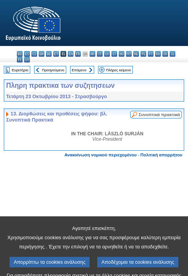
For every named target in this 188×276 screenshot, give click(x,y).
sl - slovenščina (172, 54)
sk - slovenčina (165, 54)
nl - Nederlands (136, 54)
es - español (27, 54)
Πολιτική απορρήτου (161, 155)
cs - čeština (34, 54)
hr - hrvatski (92, 54)
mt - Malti (129, 54)
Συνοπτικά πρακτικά (159, 114)
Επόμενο (79, 70)
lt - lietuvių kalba (114, 54)
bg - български (20, 54)
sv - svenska (27, 59)
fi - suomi (20, 59)
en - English (71, 54)
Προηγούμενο (53, 70)
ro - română (158, 54)
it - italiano (100, 54)
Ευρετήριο (20, 70)
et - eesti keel (56, 54)
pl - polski (143, 54)
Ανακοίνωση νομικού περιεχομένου (100, 155)
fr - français (78, 54)
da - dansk (41, 54)
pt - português (151, 54)
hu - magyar (121, 54)
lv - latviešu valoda (107, 54)
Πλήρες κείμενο (118, 70)
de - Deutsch (49, 54)
